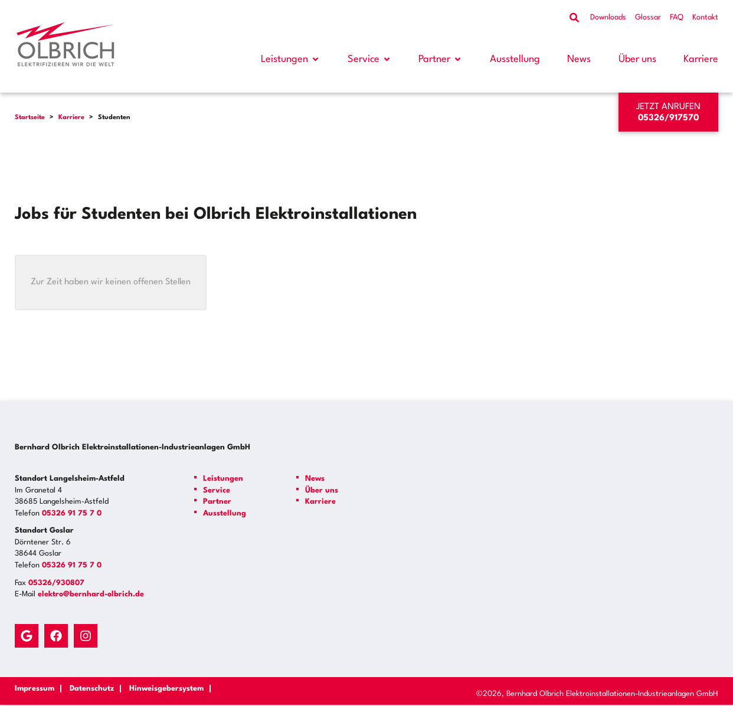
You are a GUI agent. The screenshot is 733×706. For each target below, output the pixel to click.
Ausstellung (515, 59)
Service (363, 59)
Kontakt (705, 17)
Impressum (34, 688)
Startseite (30, 117)
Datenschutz (92, 688)
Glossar (648, 17)
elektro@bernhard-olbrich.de (91, 594)
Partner (434, 59)
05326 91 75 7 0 (72, 513)
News (579, 59)
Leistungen (284, 59)
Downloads (608, 17)
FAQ (676, 17)
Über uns (637, 59)
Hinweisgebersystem (166, 688)
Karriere (700, 59)
